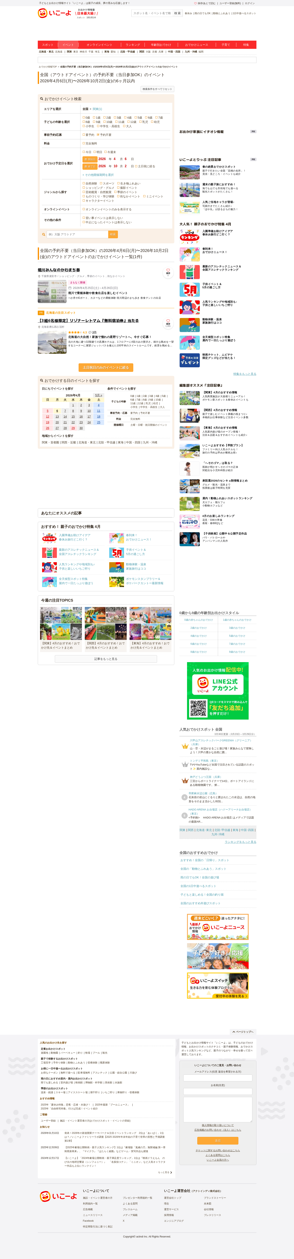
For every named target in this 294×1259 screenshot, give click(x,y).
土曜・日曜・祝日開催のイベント (148, 424)
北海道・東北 (46, 51)
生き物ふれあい (130, 183)
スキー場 (60, 1092)
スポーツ (108, 183)
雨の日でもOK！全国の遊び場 (199, 877)
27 (57, 428)
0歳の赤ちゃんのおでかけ (198, 619)
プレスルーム (130, 1209)
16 (81, 416)
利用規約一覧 (90, 1203)
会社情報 (209, 1209)
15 (73, 416)
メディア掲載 (130, 1215)
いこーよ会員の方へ (218, 1159)
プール (96, 1052)
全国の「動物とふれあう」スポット (203, 868)
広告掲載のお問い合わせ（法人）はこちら (217, 1130)
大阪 (148, 51)
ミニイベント (154, 196)
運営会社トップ (172, 1197)
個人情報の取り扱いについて (218, 1125)
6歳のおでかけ (199, 643)
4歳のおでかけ (199, 635)
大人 (129, 126)
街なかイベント (130, 196)
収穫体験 (93, 1062)
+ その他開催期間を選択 (98, 174)
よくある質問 (130, 1203)
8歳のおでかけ (199, 651)
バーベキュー (68, 1052)
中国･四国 (247, 830)
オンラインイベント (100, 44)
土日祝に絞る (146, 166)
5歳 (140, 117)
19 (47, 422)
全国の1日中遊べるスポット (198, 886)
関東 (69, 51)
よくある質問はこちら (218, 1155)
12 (47, 416)
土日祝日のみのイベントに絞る (106, 367)
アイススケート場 (78, 1092)
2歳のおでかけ (199, 627)
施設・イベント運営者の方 (98, 1197)
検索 (113, 234)
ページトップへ (243, 1031)
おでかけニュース (196, 44)
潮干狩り (95, 1092)
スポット (48, 44)
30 (81, 428)
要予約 (90, 134)
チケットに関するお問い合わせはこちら (218, 1150)
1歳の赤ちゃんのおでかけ (237, 619)
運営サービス (171, 1209)
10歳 (109, 122)
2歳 (108, 117)
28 (65, 428)
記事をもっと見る (105, 658)
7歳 (160, 117)
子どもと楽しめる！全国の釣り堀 (202, 894)
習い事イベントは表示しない (104, 218)
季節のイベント (127, 192)
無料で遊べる (68, 1072)
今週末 (111, 152)
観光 (104, 1052)
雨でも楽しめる (49, 1082)
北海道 (58, 51)
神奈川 (83, 51)
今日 (88, 152)
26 (47, 428)
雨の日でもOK (202, 13)
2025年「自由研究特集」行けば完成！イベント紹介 (69, 1108)
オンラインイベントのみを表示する (109, 209)
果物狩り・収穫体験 (128, 1092)
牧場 (87, 1052)
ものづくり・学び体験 (100, 196)
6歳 (150, 117)
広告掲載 (88, 1209)
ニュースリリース (93, 1215)
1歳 (98, 117)
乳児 (145, 122)
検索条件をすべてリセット (157, 89)
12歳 (133, 122)
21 (65, 422)
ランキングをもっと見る (240, 842)
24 (89, 422)
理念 (166, 1203)
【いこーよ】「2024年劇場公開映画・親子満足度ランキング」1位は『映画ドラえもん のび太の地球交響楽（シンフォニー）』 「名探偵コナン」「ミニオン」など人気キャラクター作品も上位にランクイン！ (114, 1162)
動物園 (54, 1052)
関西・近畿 (69, 442)
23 (81, 422)
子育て (226, 44)
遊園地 (44, 1052)
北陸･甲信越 (222, 830)
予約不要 (105, 134)
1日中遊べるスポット (244, 13)
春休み (188, 13)
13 (57, 416)
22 (73, 422)
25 (98, 422)
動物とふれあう (221, 13)
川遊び (133, 1072)
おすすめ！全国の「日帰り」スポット (204, 860)
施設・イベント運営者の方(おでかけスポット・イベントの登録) (95, 1120)
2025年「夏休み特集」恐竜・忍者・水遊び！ (66, 1104)
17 (89, 416)
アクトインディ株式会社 (206, 1191)
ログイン (250, 3)
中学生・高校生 (110, 126)
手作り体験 (59, 1062)
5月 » (98, 395)
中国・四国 (174, 51)
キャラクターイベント (100, 200)
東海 (106, 51)
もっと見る (163, 1172)
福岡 (201, 51)
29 (73, 428)
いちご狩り (108, 1092)
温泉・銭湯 (47, 1092)
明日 (99, 152)
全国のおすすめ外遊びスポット (200, 903)
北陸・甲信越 (127, 51)
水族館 (118, 1082)
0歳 (88, 117)
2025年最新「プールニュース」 (112, 1104)
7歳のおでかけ (237, 643)
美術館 (108, 1082)
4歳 (129, 117)
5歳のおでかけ (237, 635)
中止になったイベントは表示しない (109, 222)
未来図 (207, 1203)
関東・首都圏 (50, 442)
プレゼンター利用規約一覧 (137, 1197)
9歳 (98, 122)
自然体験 (91, 183)
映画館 (79, 1082)
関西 (141, 51)
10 (89, 410)
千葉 (90, 51)
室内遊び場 (67, 1082)
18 (98, 416)
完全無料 (91, 143)
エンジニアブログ (174, 1220)
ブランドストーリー (215, 1197)
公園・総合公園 (118, 1072)
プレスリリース (212, 1215)
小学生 (90, 126)
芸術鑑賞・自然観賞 (98, 192)
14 (65, 416)
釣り (80, 1052)
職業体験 (105, 1062)
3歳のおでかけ (237, 627)
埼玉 (97, 51)
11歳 (121, 122)
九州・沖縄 (191, 51)
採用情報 (169, 1215)
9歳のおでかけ (237, 651)
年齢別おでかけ (161, 44)
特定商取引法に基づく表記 (98, 1226)
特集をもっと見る (244, 373)
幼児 (157, 122)
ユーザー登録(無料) (230, 3)
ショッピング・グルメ (100, 187)
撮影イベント (128, 187)
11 (98, 410)
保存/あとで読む (205, 3)
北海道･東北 (204, 830)
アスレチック (100, 1072)
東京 (75, 51)
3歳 (119, 117)
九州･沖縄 (217, 834)
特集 (246, 44)
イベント (68, 44)
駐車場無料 (84, 1072)
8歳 (88, 122)
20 (57, 422)
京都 (154, 51)
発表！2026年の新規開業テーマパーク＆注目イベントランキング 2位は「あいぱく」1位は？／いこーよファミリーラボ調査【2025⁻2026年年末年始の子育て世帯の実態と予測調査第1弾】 (114, 1137)
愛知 (113, 51)
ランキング (133, 44)
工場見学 (46, 1062)
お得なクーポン (49, 1072)
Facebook (88, 1220)
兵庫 (160, 51)
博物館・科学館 (93, 1082)
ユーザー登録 (48, 1120)
